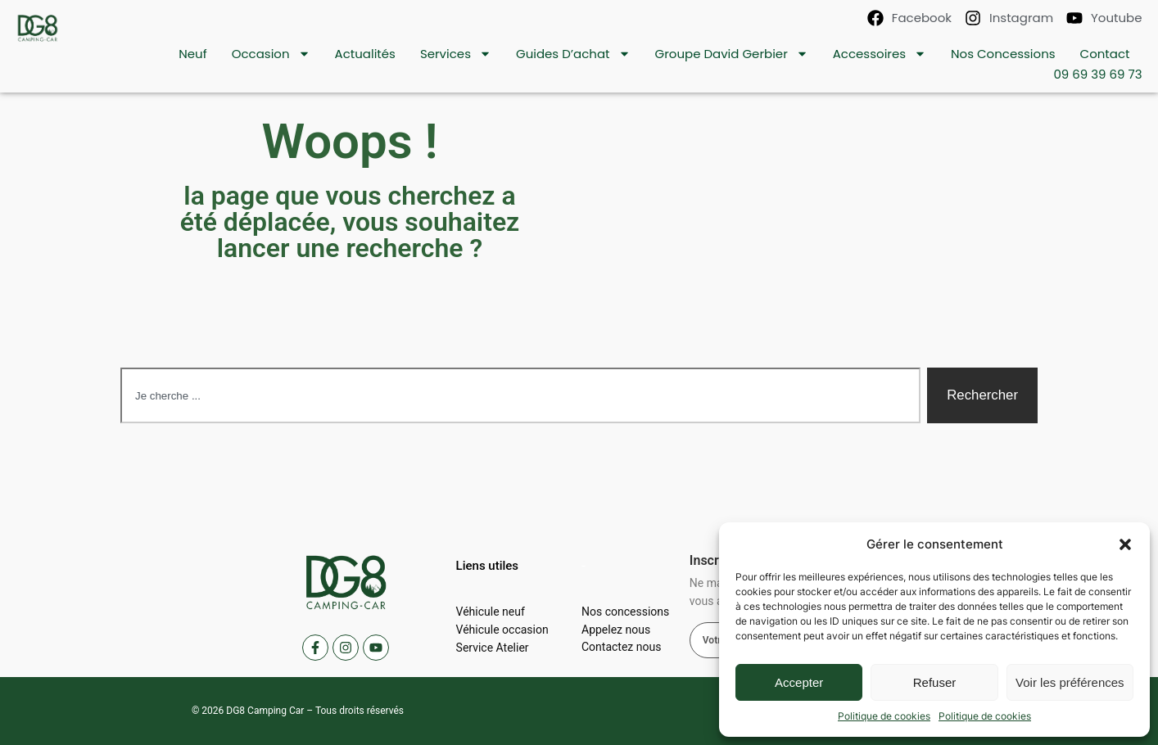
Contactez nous (621, 647)
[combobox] (520, 395)
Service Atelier (492, 647)
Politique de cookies (884, 716)
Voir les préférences (1070, 682)
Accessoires (879, 53)
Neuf (192, 53)
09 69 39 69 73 (1097, 74)
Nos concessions (1003, 53)
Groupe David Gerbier (731, 53)
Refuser (935, 682)
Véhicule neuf (490, 611)
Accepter (799, 682)
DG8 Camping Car (265, 710)
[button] (1125, 544)
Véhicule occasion (502, 629)
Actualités (365, 53)
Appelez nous (615, 629)
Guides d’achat (573, 53)
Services (455, 53)
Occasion (271, 53)
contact (1105, 53)
